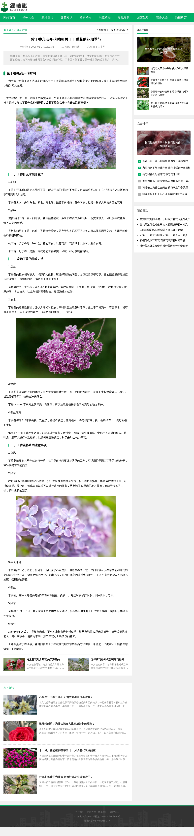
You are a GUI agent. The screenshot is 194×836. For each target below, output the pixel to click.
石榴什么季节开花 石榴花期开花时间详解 (162, 240)
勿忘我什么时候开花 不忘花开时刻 (161, 174)
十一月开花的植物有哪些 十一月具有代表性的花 (67, 750)
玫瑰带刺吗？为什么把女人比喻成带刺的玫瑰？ (67, 723)
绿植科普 (181, 17)
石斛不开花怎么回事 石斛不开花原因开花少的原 (166, 235)
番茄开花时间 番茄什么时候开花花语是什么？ (165, 219)
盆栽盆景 (124, 17)
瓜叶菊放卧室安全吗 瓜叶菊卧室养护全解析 (164, 245)
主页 (111, 29)
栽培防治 (47, 17)
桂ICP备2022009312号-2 (97, 821)
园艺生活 (143, 17)
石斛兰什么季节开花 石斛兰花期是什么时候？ (66, 697)
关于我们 (80, 812)
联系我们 (102, 812)
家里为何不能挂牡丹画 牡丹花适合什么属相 (166, 167)
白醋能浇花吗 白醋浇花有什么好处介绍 (161, 229)
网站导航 (114, 812)
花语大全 (162, 17)
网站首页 (9, 17)
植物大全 (28, 17)
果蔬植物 (105, 17)
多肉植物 (86, 17)
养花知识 (66, 17)
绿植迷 (76, 46)
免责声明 (91, 812)
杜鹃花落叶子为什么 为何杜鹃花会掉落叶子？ (66, 777)
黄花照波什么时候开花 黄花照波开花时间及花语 (166, 224)
